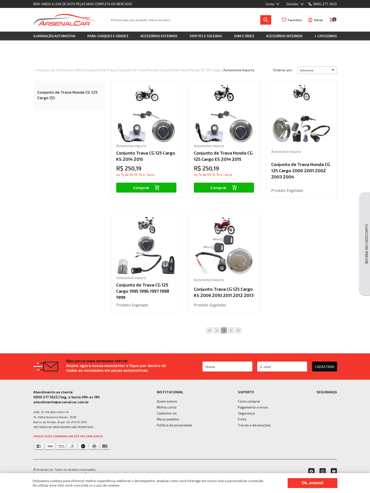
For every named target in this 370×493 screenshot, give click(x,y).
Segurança (246, 413)
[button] (317, 70)
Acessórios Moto (70, 70)
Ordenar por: (283, 70)
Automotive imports (239, 70)
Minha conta (166, 407)
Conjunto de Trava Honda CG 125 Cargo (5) (67, 95)
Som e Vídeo (244, 36)
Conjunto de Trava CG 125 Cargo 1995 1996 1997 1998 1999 (142, 291)
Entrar (318, 20)
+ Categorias (326, 36)
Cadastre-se (167, 413)
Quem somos (167, 401)
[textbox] (183, 20)
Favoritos (295, 20)
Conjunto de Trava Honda (138, 70)
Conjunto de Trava (101, 70)
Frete (242, 419)
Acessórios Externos (158, 36)
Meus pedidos (168, 419)
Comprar (146, 187)
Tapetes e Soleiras (205, 36)
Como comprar (249, 401)
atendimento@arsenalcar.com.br (61, 402)
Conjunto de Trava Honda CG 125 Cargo (190, 70)
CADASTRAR (324, 367)
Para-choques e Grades (107, 36)
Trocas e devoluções (254, 425)
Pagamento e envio (253, 407)
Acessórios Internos (284, 36)
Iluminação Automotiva (54, 36)
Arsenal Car (46, 70)
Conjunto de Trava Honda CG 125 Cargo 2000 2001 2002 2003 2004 (300, 170)
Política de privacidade (174, 425)
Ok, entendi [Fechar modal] (312, 483)
